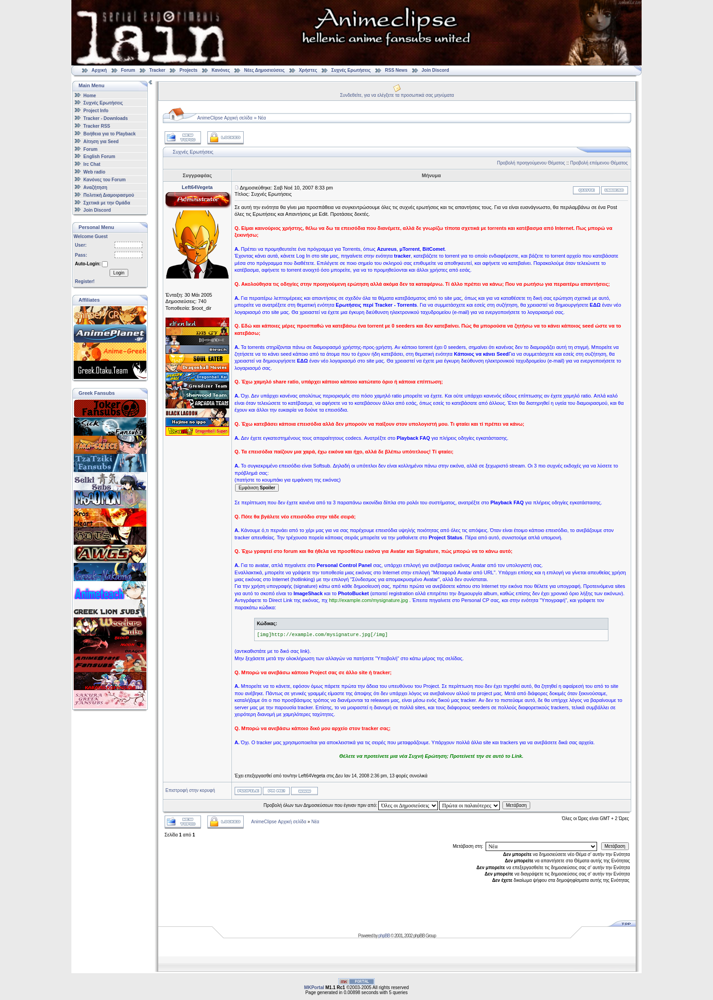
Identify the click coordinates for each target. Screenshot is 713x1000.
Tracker (157, 70)
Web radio (94, 171)
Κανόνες (220, 70)
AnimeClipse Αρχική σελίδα (224, 117)
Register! (85, 281)
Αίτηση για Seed (100, 141)
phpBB (384, 935)
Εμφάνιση (257, 487)
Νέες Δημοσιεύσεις (264, 70)
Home (89, 95)
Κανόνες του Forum (104, 179)
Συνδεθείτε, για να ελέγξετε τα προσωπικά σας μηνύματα (397, 95)
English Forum (99, 156)
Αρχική (99, 70)
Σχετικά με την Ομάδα (106, 202)
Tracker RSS (96, 126)
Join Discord (435, 70)
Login (118, 272)
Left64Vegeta (197, 187)
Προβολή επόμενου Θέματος (599, 162)
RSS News (396, 70)
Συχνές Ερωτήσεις (351, 70)
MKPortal (314, 987)
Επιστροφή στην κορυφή (190, 790)
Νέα (262, 117)
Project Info (95, 110)
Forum (128, 70)
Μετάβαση (516, 805)
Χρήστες (308, 70)
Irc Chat (91, 164)
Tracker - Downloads (105, 118)
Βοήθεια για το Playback (109, 133)
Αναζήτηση (95, 187)
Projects (188, 70)
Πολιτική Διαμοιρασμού (108, 195)
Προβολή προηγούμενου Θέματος (531, 162)
